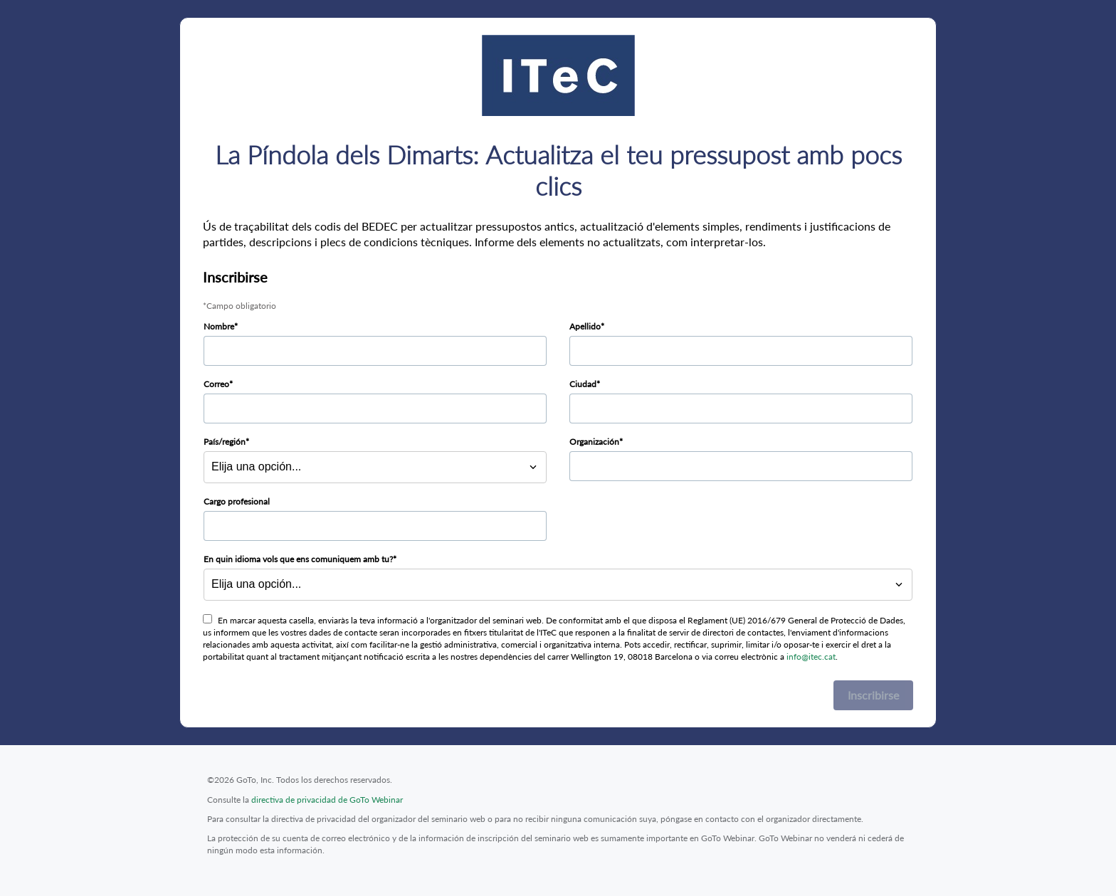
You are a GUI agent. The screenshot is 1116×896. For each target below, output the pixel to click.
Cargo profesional (237, 501)
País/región (225, 441)
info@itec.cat (811, 656)
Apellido (585, 326)
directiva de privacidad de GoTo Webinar (327, 799)
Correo (216, 384)
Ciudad (582, 384)
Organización (594, 441)
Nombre (219, 326)
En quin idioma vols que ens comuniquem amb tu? (298, 559)
